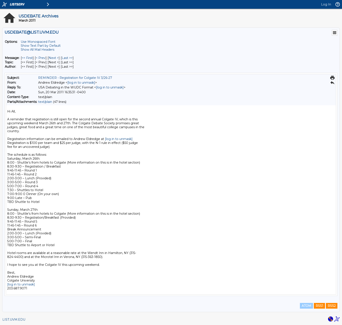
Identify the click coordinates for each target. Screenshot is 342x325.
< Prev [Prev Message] (41, 58)
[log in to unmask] (81, 83)
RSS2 (332, 306)
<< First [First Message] (27, 58)
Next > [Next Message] (54, 58)
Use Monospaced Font (38, 42)
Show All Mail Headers (37, 50)
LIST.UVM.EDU (13, 320)
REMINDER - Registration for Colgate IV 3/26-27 (75, 78)
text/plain (45, 102)
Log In (326, 4)
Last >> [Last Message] (67, 58)
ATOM (306, 306)
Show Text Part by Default (41, 46)
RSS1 (319, 306)
